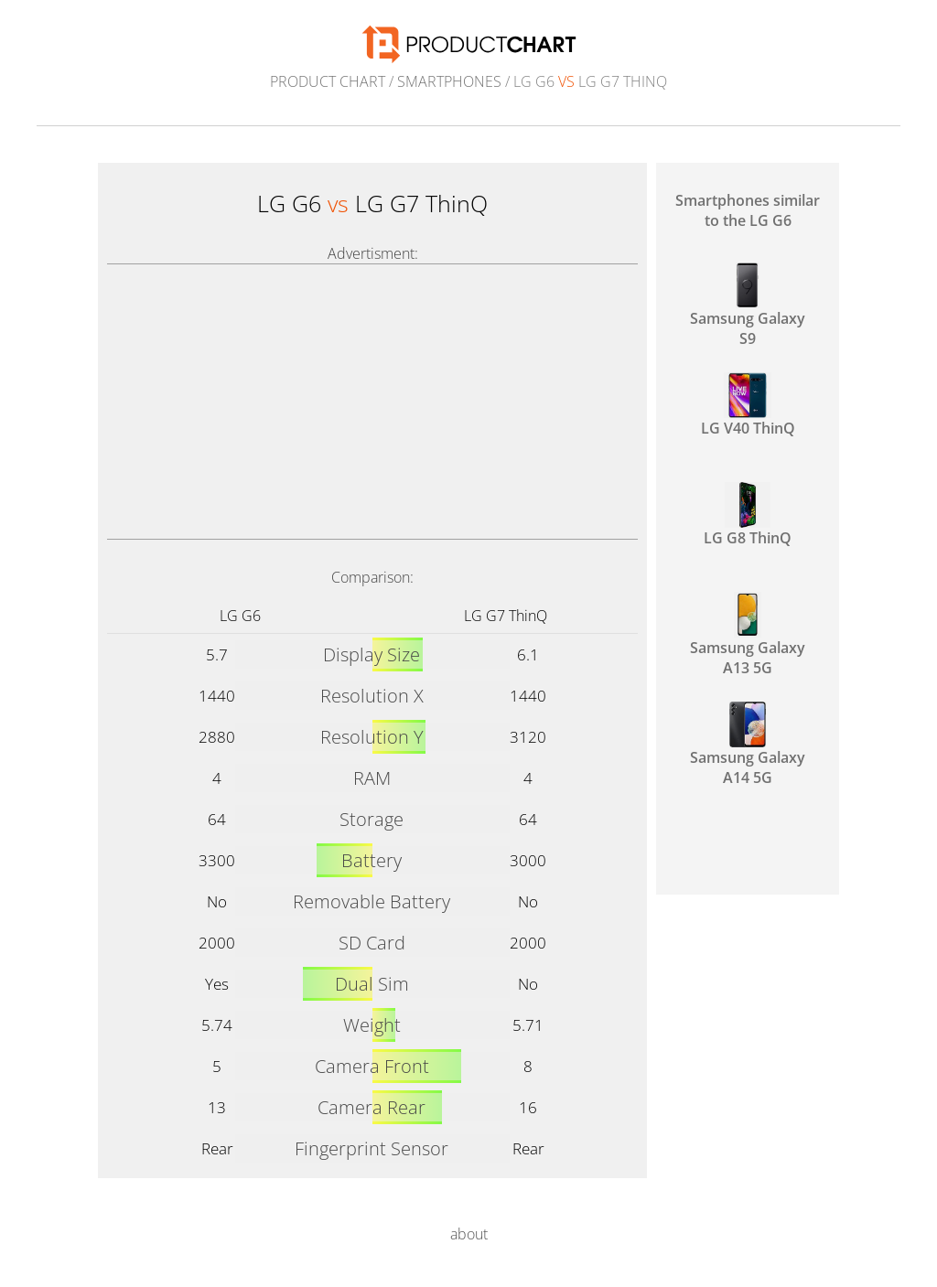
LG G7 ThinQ (505, 616)
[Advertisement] (372, 401)
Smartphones (449, 81)
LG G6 (240, 616)
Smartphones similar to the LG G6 (747, 210)
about (469, 1234)
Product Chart (327, 81)
